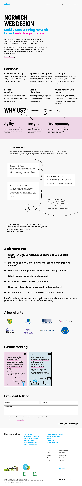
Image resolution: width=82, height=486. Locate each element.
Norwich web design (52, 442)
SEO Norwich (50, 440)
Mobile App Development (53, 436)
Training (49, 438)
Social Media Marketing (30, 442)
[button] (41, 256)
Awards (49, 458)
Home (48, 450)
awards (57, 103)
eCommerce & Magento (30, 444)
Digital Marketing (63, 450)
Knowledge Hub (62, 4)
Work (54, 4)
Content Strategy (29, 440)
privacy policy (20, 420)
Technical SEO (28, 434)
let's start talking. (14, 231)
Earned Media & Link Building (31, 436)
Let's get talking (9, 57)
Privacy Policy (9, 482)
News (48, 460)
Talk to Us (75, 4)
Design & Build (62, 452)
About (69, 4)
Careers (49, 455)
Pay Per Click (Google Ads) (31, 438)
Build (8, 354)
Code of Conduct (15, 482)
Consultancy (62, 455)
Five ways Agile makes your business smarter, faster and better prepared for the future (15, 363)
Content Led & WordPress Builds (55, 434)
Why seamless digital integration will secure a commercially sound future (40, 362)
